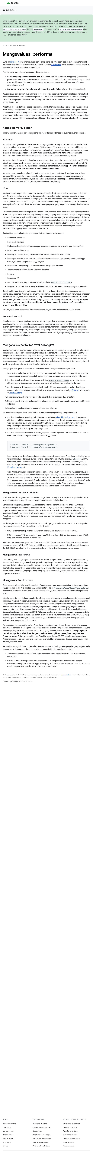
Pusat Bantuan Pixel (70, 1127)
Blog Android (37, 1131)
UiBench (75, 390)
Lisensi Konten (66, 675)
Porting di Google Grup (41, 1146)
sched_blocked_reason (64, 417)
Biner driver (7, 1142)
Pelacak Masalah (69, 1146)
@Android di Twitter (40, 1124)
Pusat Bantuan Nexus (70, 1131)
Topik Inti (22, 46)
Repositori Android (9, 1124)
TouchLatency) (15, 393)
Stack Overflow (68, 1142)
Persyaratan (7, 1127)
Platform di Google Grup (42, 1138)
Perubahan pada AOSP (17, 35)
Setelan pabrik (8, 1138)
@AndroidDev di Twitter (41, 1127)
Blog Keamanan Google (41, 1135)
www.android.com (70, 1135)
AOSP (5, 46)
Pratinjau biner (8, 1135)
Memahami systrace (15, 467)
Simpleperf (14, 62)
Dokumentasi (9, 10)
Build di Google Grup (40, 1142)
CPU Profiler (56, 65)
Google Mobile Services (71, 1138)
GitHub (5, 1146)
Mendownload (8, 1131)
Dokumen (13, 46)
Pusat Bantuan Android (71, 1124)
